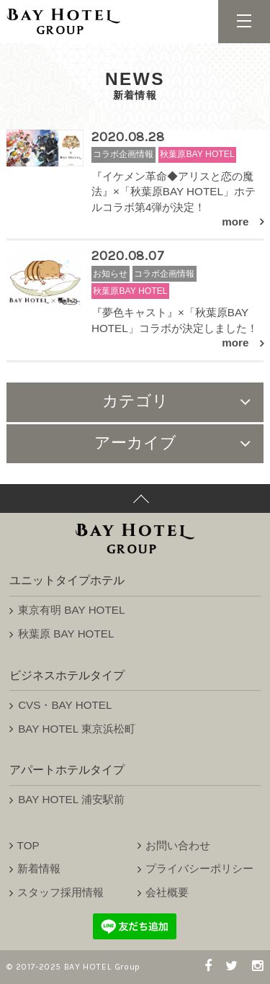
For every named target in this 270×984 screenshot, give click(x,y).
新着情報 (38, 868)
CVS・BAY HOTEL (65, 705)
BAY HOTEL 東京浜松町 (76, 729)
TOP (28, 845)
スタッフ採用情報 (60, 892)
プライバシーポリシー (199, 868)
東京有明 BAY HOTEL (71, 610)
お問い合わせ (177, 845)
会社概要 (167, 892)
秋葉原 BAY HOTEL (66, 633)
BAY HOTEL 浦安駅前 (71, 799)
